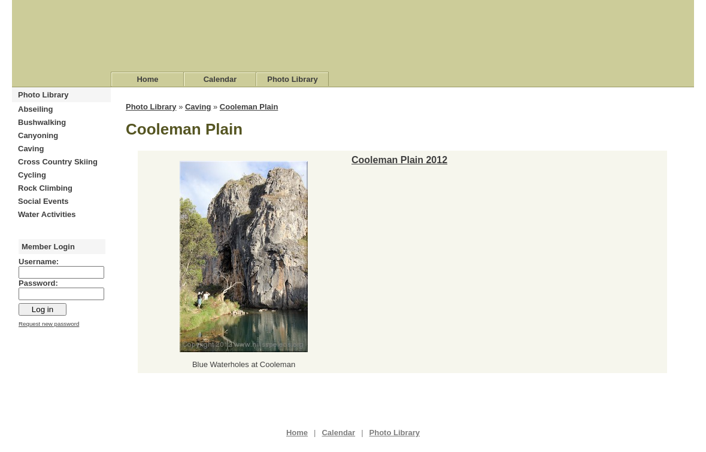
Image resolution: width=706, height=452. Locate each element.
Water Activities (47, 214)
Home (147, 79)
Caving (31, 148)
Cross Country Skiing (58, 161)
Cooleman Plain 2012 (399, 160)
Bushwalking (42, 122)
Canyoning (38, 135)
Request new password (49, 323)
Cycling (32, 174)
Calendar (220, 79)
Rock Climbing (45, 188)
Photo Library (292, 79)
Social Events (43, 201)
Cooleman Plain (249, 106)
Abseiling (35, 109)
